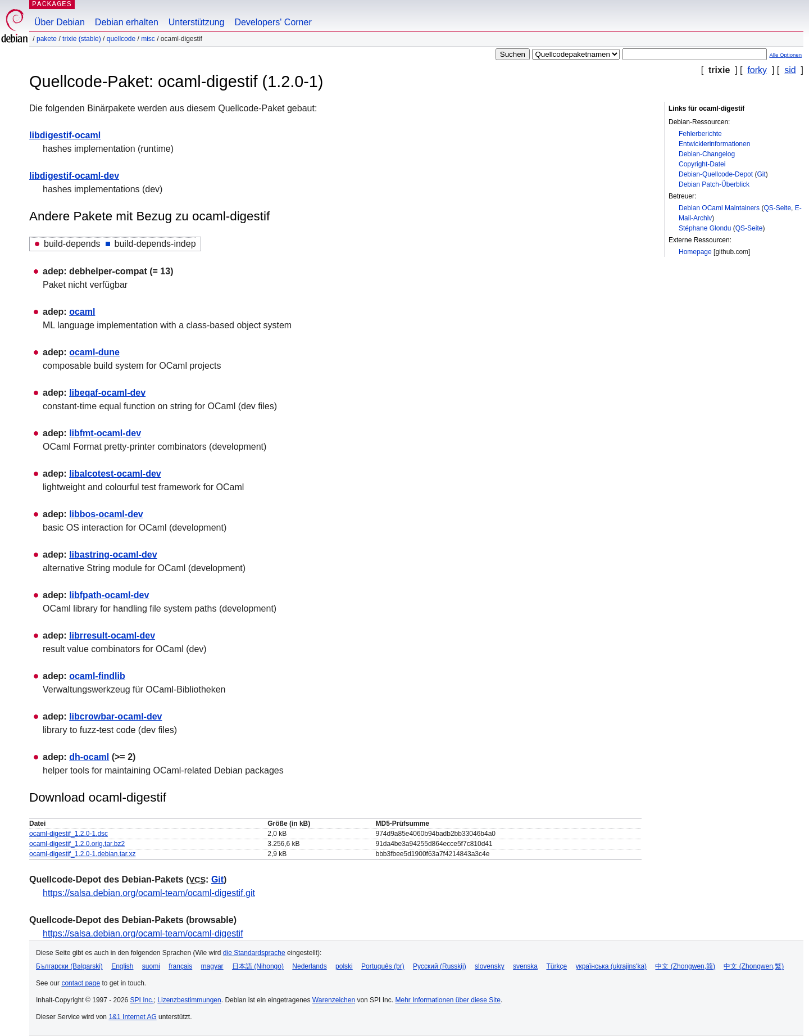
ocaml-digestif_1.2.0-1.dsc (68, 834)
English (122, 966)
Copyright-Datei (702, 164)
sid (790, 70)
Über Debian (59, 22)
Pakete (47, 39)
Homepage (695, 252)
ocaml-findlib (97, 676)
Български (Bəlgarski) (69, 966)
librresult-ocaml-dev (112, 635)
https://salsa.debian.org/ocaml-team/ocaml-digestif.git (149, 893)
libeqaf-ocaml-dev (107, 392)
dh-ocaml (89, 757)
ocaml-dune (94, 352)
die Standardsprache (254, 953)
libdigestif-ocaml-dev (74, 175)
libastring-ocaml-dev (113, 554)
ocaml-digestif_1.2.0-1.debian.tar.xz (82, 854)
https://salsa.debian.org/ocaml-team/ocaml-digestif (143, 933)
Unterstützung (197, 22)
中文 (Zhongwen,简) (685, 966)
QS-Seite (777, 208)
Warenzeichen (333, 1000)
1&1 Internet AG (132, 1017)
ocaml (82, 311)
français (180, 966)
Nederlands (309, 966)
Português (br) (382, 966)
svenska (525, 966)
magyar (212, 966)
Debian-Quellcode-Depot (716, 174)
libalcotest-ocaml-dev (115, 473)
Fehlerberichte (700, 134)
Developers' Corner (272, 22)
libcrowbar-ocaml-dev (115, 716)
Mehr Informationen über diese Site (447, 1000)
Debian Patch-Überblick (714, 184)
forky (757, 70)
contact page (80, 983)
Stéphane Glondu (705, 228)
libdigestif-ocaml (65, 135)
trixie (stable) (81, 39)
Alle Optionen (785, 55)
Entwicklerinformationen (714, 144)
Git (761, 174)
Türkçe (556, 966)
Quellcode (121, 39)
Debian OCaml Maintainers (719, 208)
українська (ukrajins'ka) (611, 966)
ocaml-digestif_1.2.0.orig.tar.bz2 (77, 844)
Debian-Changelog (707, 154)
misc (148, 39)
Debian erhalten (126, 22)
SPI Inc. (142, 1000)
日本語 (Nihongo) (258, 966)
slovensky (490, 966)
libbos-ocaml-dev (106, 514)
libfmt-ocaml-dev (105, 433)
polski (344, 966)
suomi (151, 966)
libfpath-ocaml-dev (109, 595)
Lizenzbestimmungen (189, 1000)
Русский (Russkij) (439, 966)
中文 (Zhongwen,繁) (754, 966)
